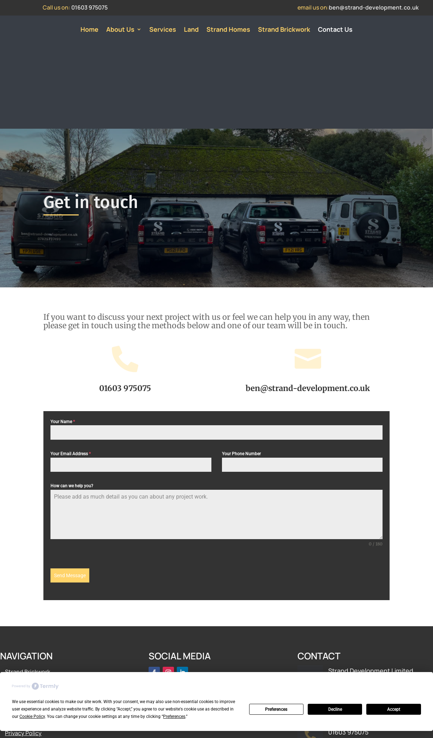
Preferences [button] (174, 716)
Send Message (70, 492)
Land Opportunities (31, 629)
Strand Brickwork (284, 30)
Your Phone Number (241, 370)
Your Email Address (70, 370)
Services (162, 30)
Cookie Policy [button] (32, 716)
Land (191, 30)
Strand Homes (228, 30)
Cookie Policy (23, 660)
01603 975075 (89, 7)
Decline (335, 709)
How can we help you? (71, 402)
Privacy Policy (23, 650)
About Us (120, 30)
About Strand (23, 619)
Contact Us (335, 30)
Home (89, 30)
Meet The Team (25, 640)
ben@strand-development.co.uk (374, 7)
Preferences (276, 709)
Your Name (62, 338)
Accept (393, 709)
